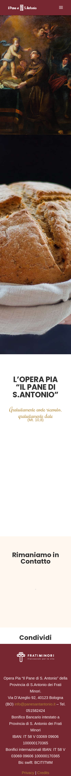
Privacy (28, 773)
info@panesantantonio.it (35, 704)
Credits (43, 773)
